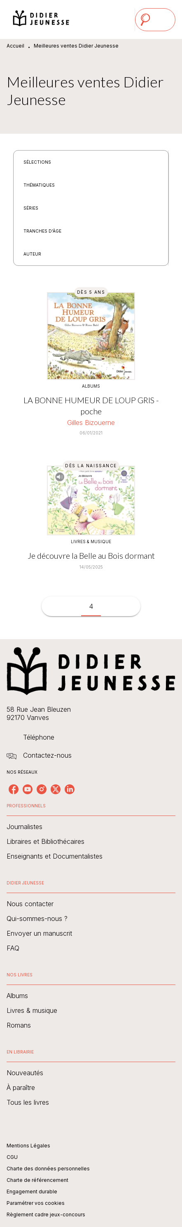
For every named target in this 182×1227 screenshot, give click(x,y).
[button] (42, 162)
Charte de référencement (37, 1180)
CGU (12, 1157)
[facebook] (14, 789)
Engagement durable (32, 1191)
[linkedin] (70, 789)
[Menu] (155, 19)
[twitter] (56, 789)
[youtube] (28, 789)
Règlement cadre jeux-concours (46, 1214)
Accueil (15, 46)
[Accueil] (41, 19)
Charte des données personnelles (48, 1168)
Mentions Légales (28, 1145)
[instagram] (42, 789)
